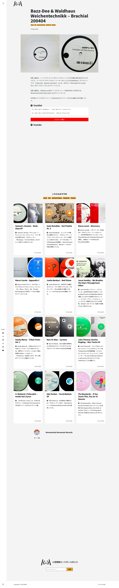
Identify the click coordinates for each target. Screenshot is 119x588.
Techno (53, 25)
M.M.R (99, 584)
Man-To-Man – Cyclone (57, 339)
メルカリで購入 (59, 119)
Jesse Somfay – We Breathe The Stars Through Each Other (90, 283)
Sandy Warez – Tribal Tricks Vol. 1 (27, 340)
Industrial (48, 25)
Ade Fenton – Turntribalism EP (59, 395)
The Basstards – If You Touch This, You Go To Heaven (88, 396)
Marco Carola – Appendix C (27, 280)
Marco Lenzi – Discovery (89, 226)
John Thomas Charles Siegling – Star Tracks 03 (89, 340)
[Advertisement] (59, 171)
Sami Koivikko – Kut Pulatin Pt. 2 (59, 227)
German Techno (41, 25)
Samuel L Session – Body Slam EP (26, 227)
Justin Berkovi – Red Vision (59, 280)
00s (35, 25)
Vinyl (32, 25)
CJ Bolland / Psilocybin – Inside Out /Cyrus (26, 395)
